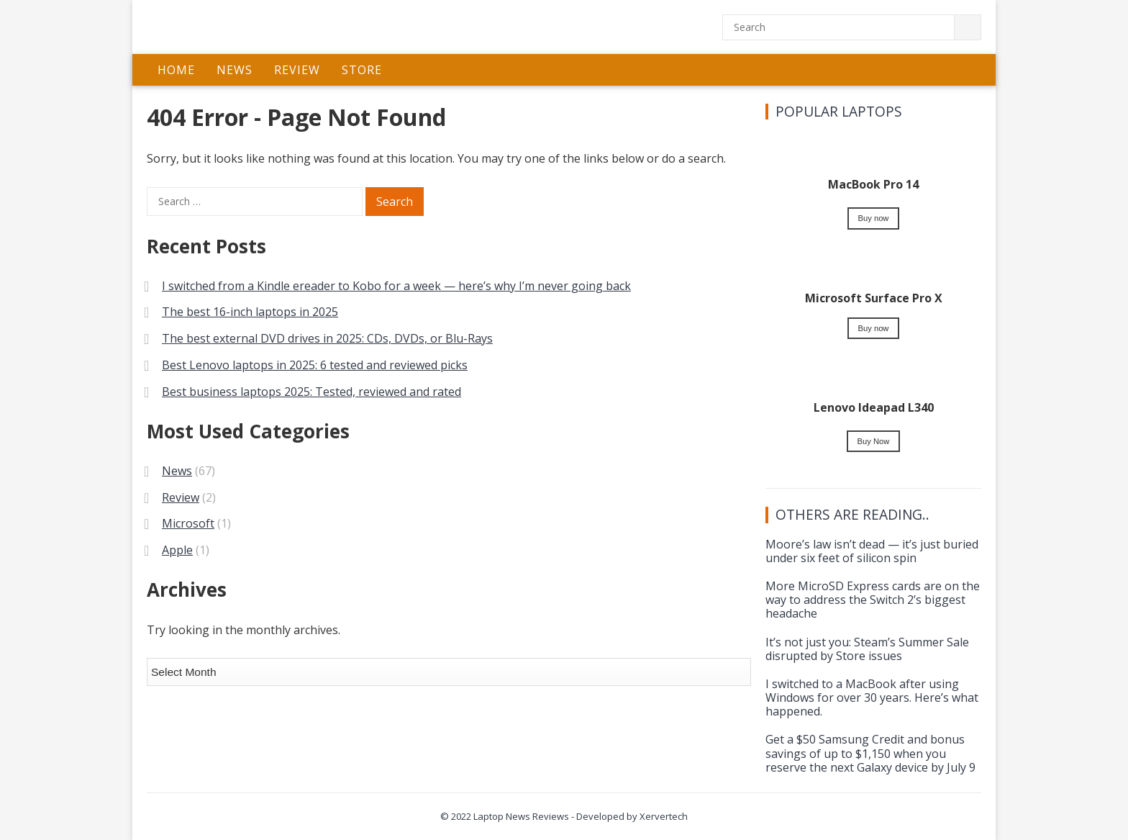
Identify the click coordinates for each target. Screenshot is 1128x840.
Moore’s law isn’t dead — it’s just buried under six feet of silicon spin (871, 551)
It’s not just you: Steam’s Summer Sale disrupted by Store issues (867, 649)
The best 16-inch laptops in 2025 (250, 312)
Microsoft (188, 523)
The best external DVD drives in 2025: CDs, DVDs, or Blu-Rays (327, 338)
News (235, 70)
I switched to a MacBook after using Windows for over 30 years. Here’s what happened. (871, 697)
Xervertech (664, 816)
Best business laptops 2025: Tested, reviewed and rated (311, 391)
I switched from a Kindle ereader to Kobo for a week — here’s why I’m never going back (396, 286)
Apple (177, 550)
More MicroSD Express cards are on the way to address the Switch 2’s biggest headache (872, 599)
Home (176, 70)
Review (297, 70)
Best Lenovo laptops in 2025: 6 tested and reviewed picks (315, 365)
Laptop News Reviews (521, 816)
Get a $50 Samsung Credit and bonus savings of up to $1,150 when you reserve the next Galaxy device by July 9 (870, 752)
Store (362, 70)
